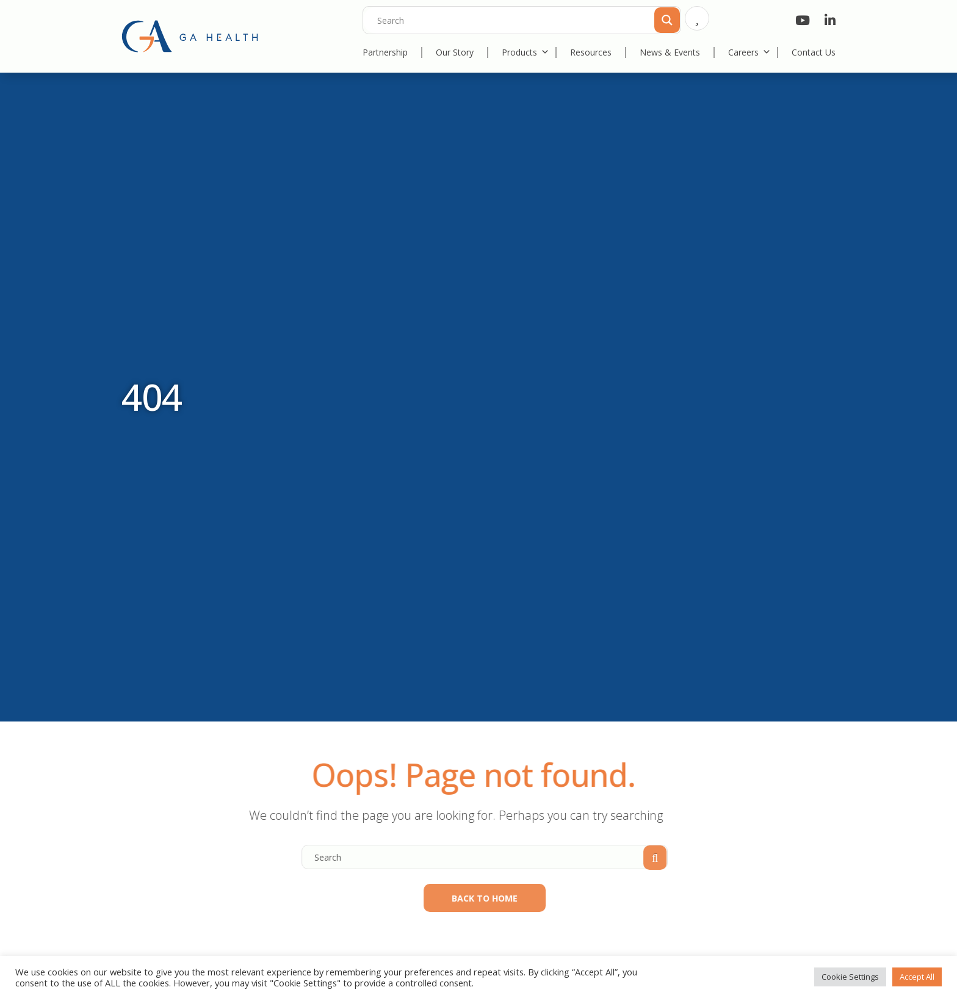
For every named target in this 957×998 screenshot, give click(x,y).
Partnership (385, 52)
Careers (749, 52)
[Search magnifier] (665, 19)
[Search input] (525, 20)
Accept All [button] (917, 976)
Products (525, 52)
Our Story (455, 52)
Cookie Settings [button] (850, 976)
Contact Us (814, 52)
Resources (591, 52)
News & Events (670, 52)
